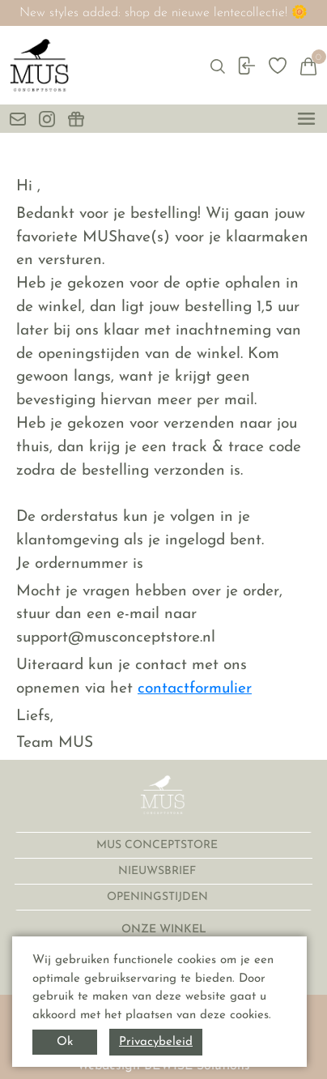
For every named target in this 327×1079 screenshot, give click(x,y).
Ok (65, 1042)
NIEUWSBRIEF (158, 871)
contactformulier (195, 689)
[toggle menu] (306, 119)
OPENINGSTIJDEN (159, 897)
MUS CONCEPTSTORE (158, 845)
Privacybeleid (156, 1042)
